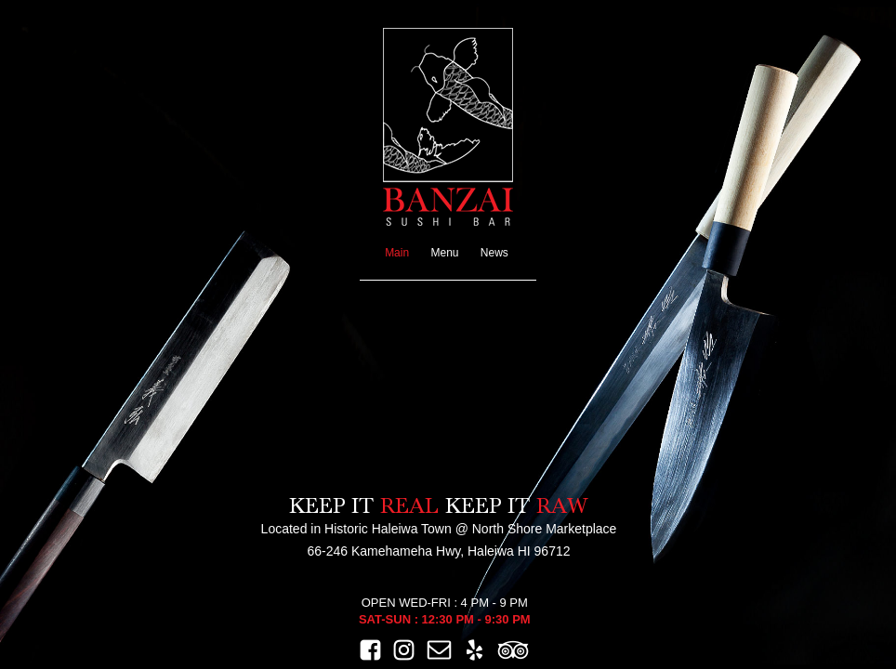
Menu (444, 252)
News (494, 252)
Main (397, 252)
